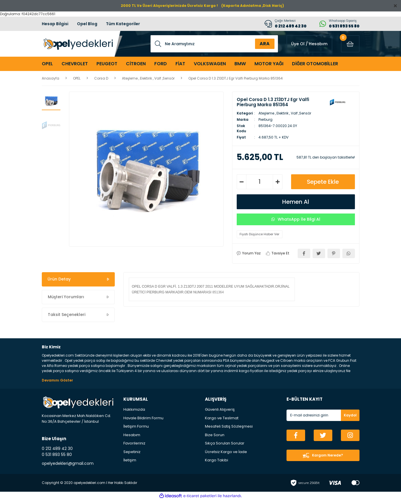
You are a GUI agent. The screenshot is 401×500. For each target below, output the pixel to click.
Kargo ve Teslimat (221, 418)
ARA (265, 43)
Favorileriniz (134, 443)
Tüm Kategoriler (123, 24)
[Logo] (77, 43)
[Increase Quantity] (277, 182)
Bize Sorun (214, 435)
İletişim (129, 460)
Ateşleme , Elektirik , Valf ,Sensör (284, 113)
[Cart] (350, 43)
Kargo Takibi (216, 460)
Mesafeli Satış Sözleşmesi (229, 426)
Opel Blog (87, 24)
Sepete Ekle (323, 182)
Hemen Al (295, 202)
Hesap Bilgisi (55, 24)
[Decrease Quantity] (241, 182)
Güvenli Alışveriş (220, 409)
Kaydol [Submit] (350, 415)
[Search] (214, 43)
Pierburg (265, 119)
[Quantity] (259, 182)
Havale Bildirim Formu (143, 418)
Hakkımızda (134, 409)
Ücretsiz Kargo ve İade (226, 451)
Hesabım (131, 435)
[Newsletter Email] (323, 415)
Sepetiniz (132, 451)
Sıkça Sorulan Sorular (224, 443)
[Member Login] (309, 43)
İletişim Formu (136, 426)
